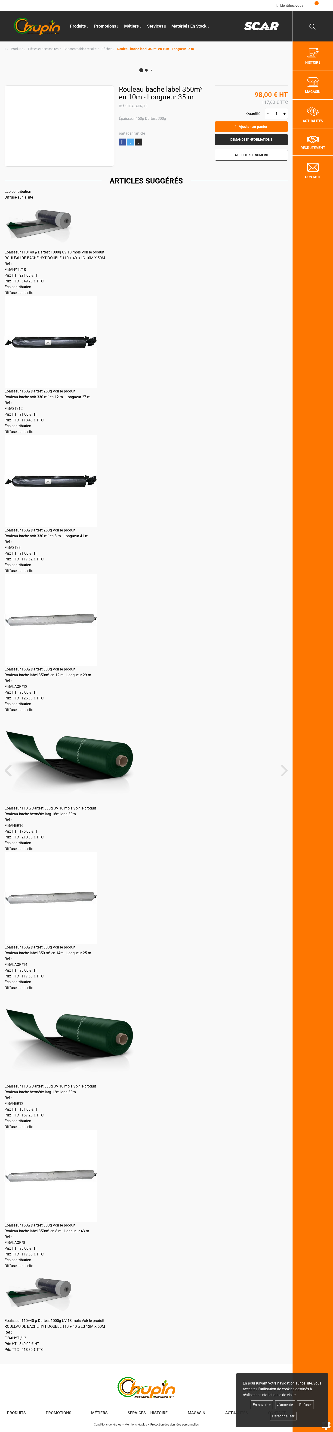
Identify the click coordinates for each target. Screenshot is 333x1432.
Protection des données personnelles (174, 1424)
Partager (122, 142)
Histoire (159, 1412)
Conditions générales (107, 1424)
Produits (79, 26)
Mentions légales (136, 1424)
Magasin (196, 1412)
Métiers (99, 1412)
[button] (155, 49)
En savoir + (262, 1405)
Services (137, 1412)
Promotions (106, 26)
